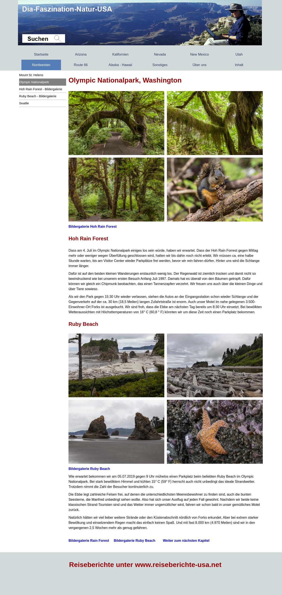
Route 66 (81, 65)
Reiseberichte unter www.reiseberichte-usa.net (145, 564)
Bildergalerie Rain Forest (88, 540)
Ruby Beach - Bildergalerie (37, 96)
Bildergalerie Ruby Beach (89, 469)
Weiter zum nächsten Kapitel (186, 540)
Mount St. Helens (31, 75)
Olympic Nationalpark (34, 82)
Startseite (41, 54)
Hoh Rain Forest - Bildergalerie (40, 89)
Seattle (24, 103)
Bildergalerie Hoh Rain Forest (92, 226)
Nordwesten (41, 65)
